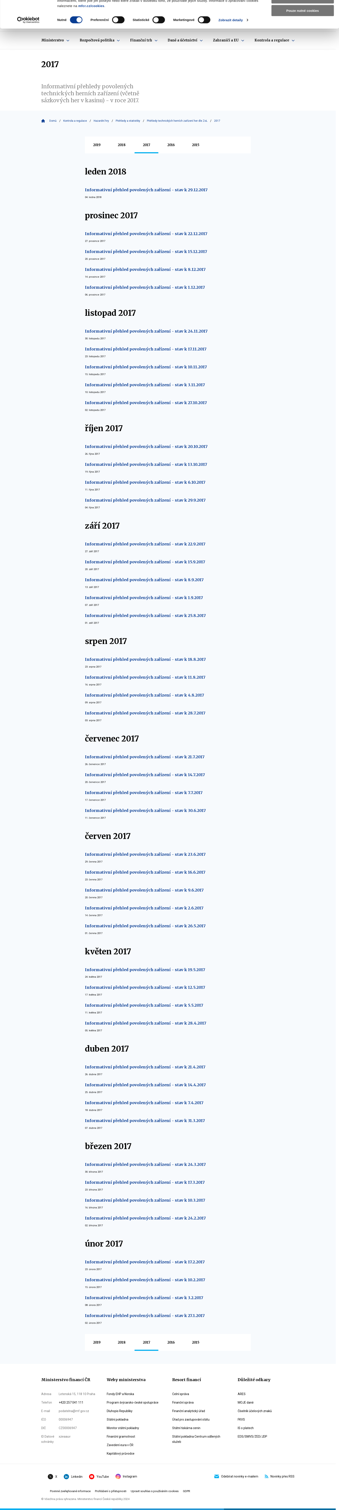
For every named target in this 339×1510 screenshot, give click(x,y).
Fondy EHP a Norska (120, 1394)
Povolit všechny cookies (303, 11)
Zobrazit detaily (231, 46)
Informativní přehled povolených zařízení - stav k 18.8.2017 (145, 659)
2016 (171, 145)
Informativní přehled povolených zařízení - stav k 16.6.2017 (145, 872)
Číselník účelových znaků (255, 1411)
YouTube (99, 1476)
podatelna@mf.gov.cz (74, 1411)
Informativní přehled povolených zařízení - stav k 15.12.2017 (146, 251)
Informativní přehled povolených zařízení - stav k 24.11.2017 (146, 331)
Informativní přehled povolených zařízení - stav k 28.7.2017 (145, 713)
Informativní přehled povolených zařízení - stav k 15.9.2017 (145, 561)
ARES (242, 1394)
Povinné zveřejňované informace (70, 1491)
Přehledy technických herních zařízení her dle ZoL (177, 120)
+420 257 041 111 (71, 1402)
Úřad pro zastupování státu (191, 1419)
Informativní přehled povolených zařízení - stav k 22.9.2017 (145, 544)
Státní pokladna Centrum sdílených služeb (196, 1439)
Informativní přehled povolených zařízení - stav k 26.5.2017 (145, 925)
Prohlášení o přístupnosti (110, 1491)
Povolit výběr (302, 24)
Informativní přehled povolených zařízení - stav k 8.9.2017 (144, 579)
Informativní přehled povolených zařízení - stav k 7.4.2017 (144, 1102)
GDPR (186, 1491)
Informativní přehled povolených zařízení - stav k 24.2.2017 (145, 1218)
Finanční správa (183, 1402)
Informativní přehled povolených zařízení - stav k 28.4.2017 (145, 1023)
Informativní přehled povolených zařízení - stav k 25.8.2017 (145, 615)
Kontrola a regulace (75, 120)
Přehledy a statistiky (128, 120)
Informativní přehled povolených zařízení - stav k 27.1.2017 (145, 1315)
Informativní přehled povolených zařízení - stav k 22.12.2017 (146, 233)
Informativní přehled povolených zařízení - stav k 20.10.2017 (146, 446)
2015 (195, 145)
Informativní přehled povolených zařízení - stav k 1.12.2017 (145, 287)
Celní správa (180, 1394)
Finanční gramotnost (121, 1436)
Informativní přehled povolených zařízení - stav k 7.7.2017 (144, 792)
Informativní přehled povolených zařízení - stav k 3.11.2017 (145, 384)
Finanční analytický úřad (188, 1411)
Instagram (126, 1476)
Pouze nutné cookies (302, 36)
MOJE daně (245, 1402)
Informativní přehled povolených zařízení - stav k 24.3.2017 (145, 1164)
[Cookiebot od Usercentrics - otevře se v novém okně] (28, 46)
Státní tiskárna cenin (186, 1428)
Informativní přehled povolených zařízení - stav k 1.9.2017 (144, 597)
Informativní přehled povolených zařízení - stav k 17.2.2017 (145, 1261)
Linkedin (73, 1476)
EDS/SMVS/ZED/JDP (252, 1436)
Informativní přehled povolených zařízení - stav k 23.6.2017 (145, 854)
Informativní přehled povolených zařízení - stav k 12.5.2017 (145, 987)
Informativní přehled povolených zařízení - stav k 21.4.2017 (145, 1066)
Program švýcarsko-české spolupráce (132, 1402)
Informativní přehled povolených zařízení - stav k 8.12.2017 (145, 269)
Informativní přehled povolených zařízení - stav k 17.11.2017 (145, 349)
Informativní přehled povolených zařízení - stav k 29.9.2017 (145, 500)
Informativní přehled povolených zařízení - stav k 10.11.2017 (146, 366)
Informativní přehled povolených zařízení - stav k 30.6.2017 (145, 810)
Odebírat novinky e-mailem (236, 1476)
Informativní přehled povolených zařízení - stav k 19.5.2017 (145, 969)
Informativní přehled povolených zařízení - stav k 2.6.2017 (144, 907)
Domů (53, 121)
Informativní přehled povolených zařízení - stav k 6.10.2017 (145, 482)
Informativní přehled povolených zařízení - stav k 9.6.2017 (144, 890)
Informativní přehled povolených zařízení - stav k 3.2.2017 (144, 1297)
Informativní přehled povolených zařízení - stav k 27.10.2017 (146, 402)
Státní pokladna (117, 1419)
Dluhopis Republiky (120, 1411)
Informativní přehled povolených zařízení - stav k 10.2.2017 (145, 1279)
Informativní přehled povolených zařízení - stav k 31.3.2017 (145, 1120)
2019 (97, 145)
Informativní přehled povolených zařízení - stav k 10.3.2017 (145, 1200)
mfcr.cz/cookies (91, 31)
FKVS (241, 1419)
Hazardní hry (101, 120)
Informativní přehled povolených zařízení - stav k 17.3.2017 (145, 1182)
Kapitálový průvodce (120, 1453)
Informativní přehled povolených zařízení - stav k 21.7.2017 (145, 756)
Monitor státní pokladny (123, 1428)
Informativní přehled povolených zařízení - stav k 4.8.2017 (144, 695)
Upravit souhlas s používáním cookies (155, 1491)
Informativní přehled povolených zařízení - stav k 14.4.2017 (145, 1084)
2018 (122, 145)
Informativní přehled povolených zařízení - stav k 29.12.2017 (146, 189)
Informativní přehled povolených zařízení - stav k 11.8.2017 (145, 677)
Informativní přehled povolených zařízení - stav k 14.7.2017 (145, 774)
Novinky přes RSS (279, 1476)
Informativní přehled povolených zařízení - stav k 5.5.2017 (144, 1005)
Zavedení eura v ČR (120, 1445)
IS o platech (246, 1428)
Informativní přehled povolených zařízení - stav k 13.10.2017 (146, 464)
